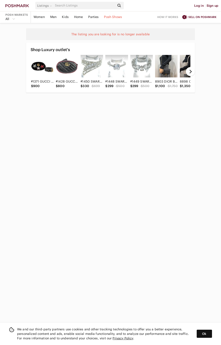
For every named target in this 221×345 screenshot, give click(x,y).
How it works (167, 17)
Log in (199, 6)
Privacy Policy (123, 338)
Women (39, 17)
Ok (204, 334)
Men (53, 17)
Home (78, 17)
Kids (65, 17)
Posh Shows (113, 17)
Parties (93, 17)
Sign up (212, 6)
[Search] (84, 5)
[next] (190, 71)
